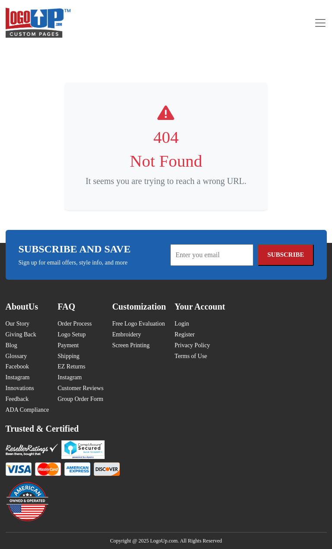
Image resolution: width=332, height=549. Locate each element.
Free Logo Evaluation (138, 323)
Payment (68, 345)
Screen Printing (131, 345)
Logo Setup (71, 334)
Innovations (20, 388)
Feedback (17, 399)
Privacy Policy (192, 345)
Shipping (68, 356)
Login (182, 323)
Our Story (18, 323)
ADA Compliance (27, 410)
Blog (11, 345)
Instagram (18, 377)
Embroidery (126, 334)
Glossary (16, 356)
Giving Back (21, 334)
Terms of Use (191, 356)
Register (185, 334)
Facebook (17, 366)
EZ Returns (71, 366)
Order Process (74, 323)
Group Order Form (80, 399)
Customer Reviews (80, 388)
